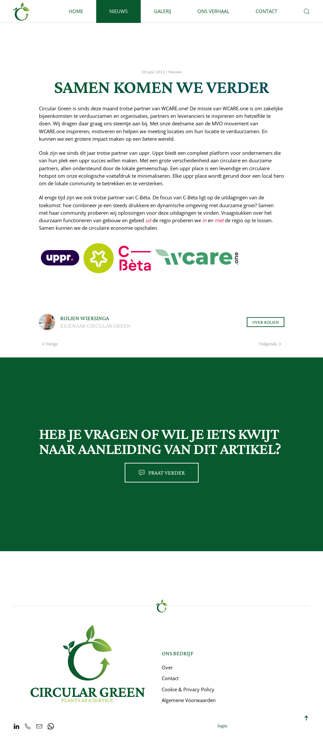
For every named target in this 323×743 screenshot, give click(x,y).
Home (76, 11)
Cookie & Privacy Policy (188, 689)
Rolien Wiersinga (84, 318)
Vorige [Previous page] (50, 343)
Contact (266, 11)
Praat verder (161, 472)
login (222, 725)
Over (167, 667)
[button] (306, 11)
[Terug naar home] (21, 11)
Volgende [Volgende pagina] (270, 343)
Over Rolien (265, 322)
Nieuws (118, 11)
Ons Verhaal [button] (213, 11)
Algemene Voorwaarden (189, 700)
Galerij (162, 11)
